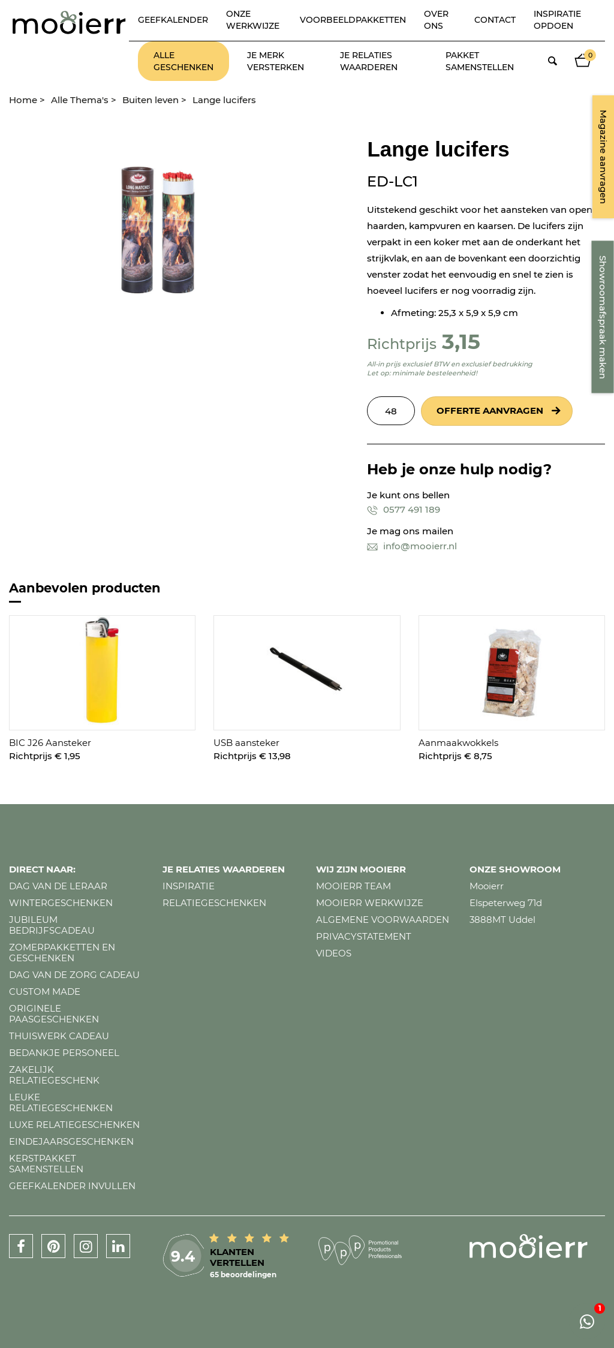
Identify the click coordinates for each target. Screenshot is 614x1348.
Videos (333, 953)
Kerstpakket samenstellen (46, 1164)
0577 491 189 (403, 509)
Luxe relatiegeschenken (74, 1124)
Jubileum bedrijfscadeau (52, 925)
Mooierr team (353, 886)
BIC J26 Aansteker (50, 742)
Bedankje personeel (64, 1052)
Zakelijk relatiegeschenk (54, 1075)
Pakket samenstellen (480, 61)
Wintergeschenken (61, 902)
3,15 (461, 341)
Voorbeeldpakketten (353, 19)
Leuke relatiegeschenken (61, 1102)
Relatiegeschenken (214, 902)
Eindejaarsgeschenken (71, 1141)
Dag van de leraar (58, 886)
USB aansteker (246, 742)
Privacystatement (363, 936)
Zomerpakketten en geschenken (62, 952)
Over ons (436, 19)
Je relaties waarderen (369, 61)
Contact (495, 19)
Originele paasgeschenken (54, 1014)
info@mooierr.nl (412, 546)
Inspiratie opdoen (557, 19)
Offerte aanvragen (490, 410)
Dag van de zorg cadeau (74, 974)
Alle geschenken (183, 61)
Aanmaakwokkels (458, 742)
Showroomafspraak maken (603, 317)
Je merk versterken (275, 61)
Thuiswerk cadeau (59, 1036)
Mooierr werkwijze (369, 902)
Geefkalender (173, 19)
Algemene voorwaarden (382, 919)
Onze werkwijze (252, 19)
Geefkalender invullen (72, 1185)
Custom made (44, 991)
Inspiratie (188, 886)
